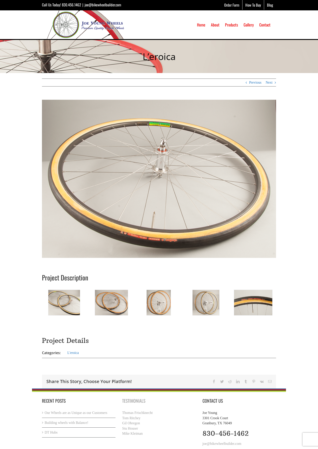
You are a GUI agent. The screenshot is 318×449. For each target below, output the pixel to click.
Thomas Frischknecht (137, 413)
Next (269, 82)
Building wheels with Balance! (66, 423)
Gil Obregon (131, 423)
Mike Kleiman (132, 433)
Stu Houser (130, 428)
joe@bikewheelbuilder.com (103, 5)
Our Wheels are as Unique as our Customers (76, 413)
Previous (255, 82)
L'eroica (73, 353)
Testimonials (133, 400)
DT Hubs (51, 432)
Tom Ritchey (131, 418)
